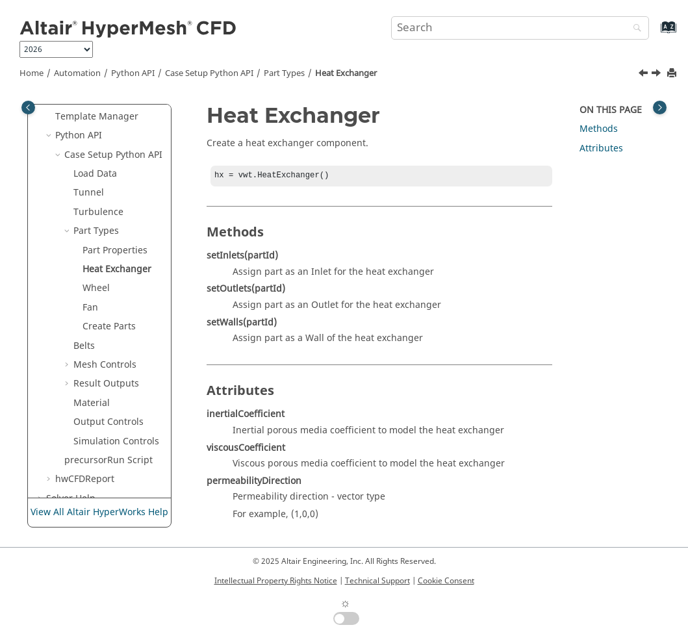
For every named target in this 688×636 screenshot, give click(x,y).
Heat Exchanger (346, 73)
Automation (77, 73)
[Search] (634, 29)
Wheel (96, 288)
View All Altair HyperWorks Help (99, 512)
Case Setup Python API (209, 73)
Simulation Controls (116, 441)
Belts (84, 346)
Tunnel (88, 192)
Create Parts (109, 326)
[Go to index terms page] (654, 33)
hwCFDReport (84, 479)
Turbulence (98, 212)
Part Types (284, 73)
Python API (133, 73)
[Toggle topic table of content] (660, 107)
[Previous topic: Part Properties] (644, 75)
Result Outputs (106, 383)
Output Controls (108, 422)
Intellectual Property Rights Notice (275, 581)
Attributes (601, 148)
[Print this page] (673, 74)
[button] (50, 116)
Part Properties (115, 250)
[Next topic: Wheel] (657, 75)
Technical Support (377, 581)
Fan (90, 307)
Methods (599, 129)
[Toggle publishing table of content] (28, 107)
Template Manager (96, 116)
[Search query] (520, 28)
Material (91, 403)
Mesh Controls (104, 365)
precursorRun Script (108, 460)
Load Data (95, 174)
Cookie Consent (446, 581)
